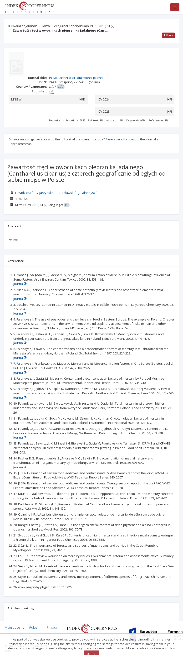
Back (168, 35)
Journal (19, 284)
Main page (12, 627)
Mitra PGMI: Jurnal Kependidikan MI (67, 26)
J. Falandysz (87, 193)
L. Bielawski (66, 193)
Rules (33, 627)
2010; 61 (106, 26)
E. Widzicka (23, 193)
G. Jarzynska (45, 193)
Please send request (121, 139)
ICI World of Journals (22, 26)
